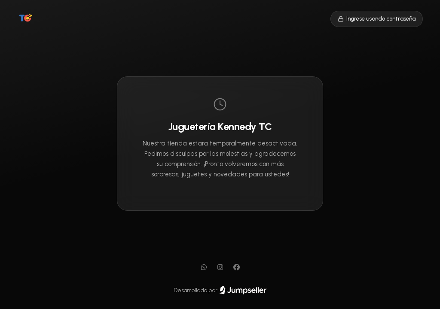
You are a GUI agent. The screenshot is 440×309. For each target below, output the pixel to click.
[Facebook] (236, 267)
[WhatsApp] (203, 267)
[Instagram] (220, 267)
